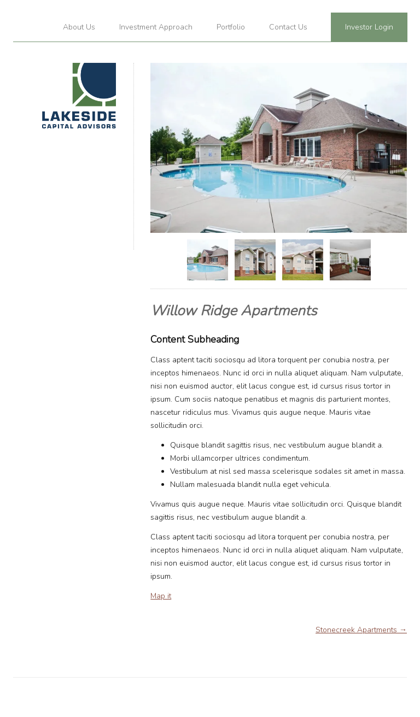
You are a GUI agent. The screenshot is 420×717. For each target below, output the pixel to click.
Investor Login (369, 27)
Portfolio (231, 27)
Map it (160, 596)
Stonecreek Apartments (361, 630)
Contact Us (288, 27)
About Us (79, 27)
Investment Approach (155, 27)
